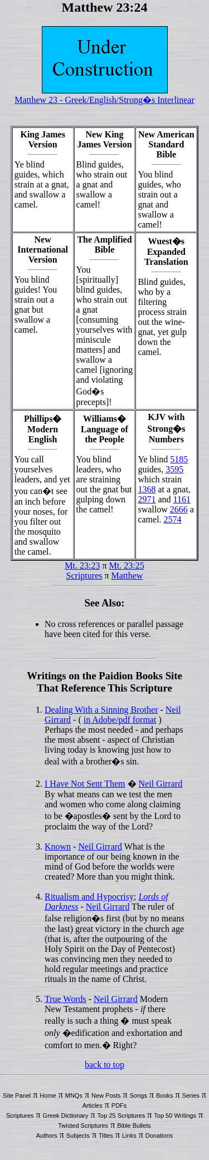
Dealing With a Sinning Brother (101, 709)
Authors (46, 1135)
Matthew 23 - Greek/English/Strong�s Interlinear (104, 100)
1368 (146, 489)
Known (58, 846)
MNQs (73, 1095)
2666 (179, 509)
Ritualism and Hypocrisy (89, 896)
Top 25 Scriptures (121, 1115)
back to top (104, 1064)
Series (191, 1095)
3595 (174, 469)
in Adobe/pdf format (120, 719)
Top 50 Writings (175, 1115)
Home (48, 1095)
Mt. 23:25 (126, 565)
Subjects (78, 1135)
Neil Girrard (161, 783)
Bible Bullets (134, 1125)
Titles (106, 1135)
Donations (159, 1135)
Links (129, 1135)
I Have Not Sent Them (85, 783)
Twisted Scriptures (83, 1125)
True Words (65, 999)
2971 (146, 499)
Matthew (127, 575)
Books (164, 1095)
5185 (179, 459)
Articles (92, 1105)
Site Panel (17, 1095)
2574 (173, 519)
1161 (182, 499)
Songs (138, 1095)
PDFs (119, 1105)
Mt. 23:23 (82, 565)
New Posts (106, 1095)
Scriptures (84, 575)
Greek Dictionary (66, 1115)
